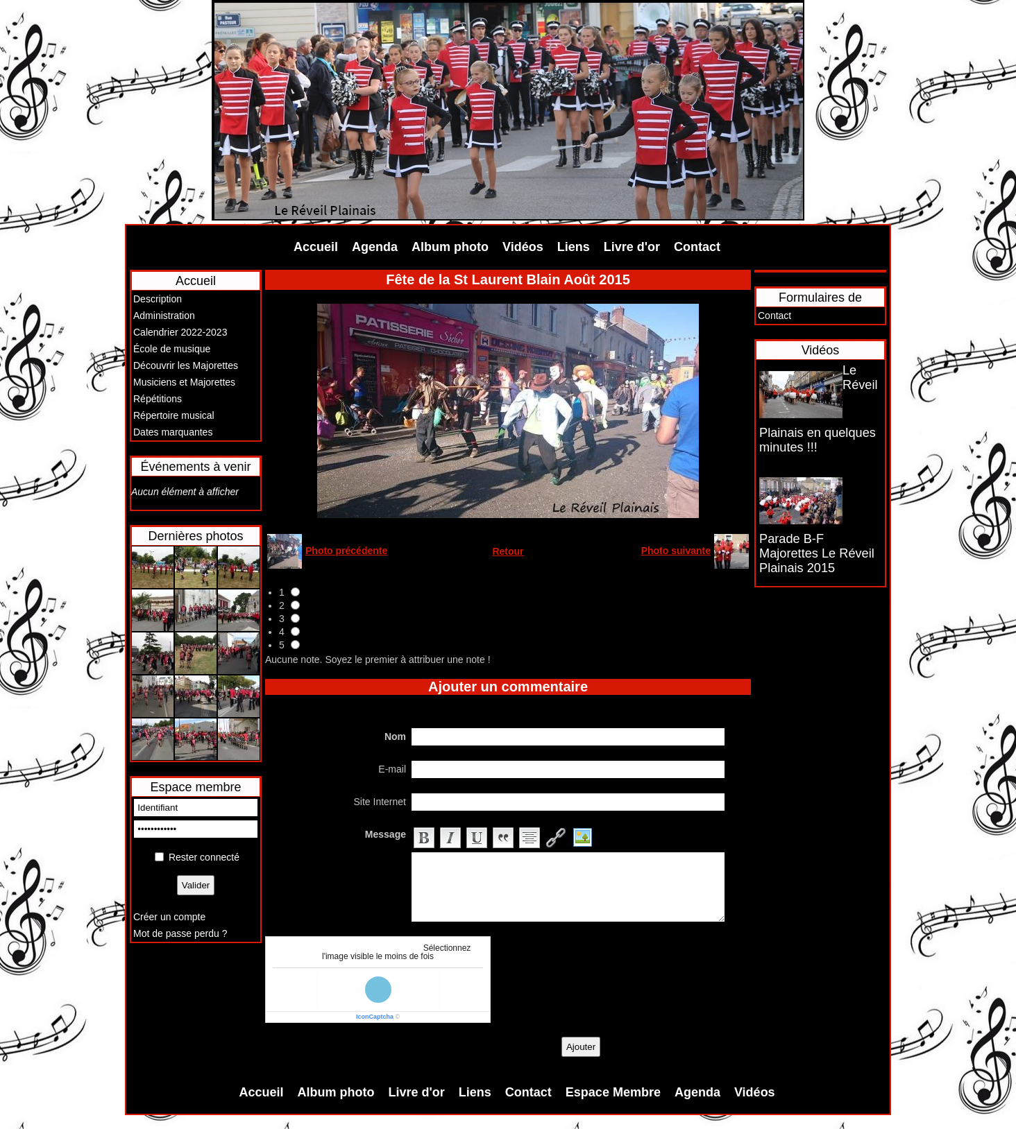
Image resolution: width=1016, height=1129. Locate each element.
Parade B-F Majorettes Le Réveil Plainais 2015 (816, 553)
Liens (573, 247)
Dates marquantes (172, 432)
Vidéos (522, 247)
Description (157, 298)
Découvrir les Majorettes (185, 365)
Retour (507, 551)
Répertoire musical (173, 415)
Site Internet (380, 801)
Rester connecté (204, 857)
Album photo (450, 247)
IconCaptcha (374, 1016)
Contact (697, 247)
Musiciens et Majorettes (184, 382)
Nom (395, 736)
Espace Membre (613, 1092)
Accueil (316, 247)
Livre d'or (632, 247)
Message (385, 834)
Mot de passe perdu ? (180, 933)
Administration (164, 315)
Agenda (375, 247)
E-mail (392, 769)
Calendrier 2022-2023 (180, 332)
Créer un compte (169, 916)
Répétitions (157, 398)
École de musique (171, 348)
